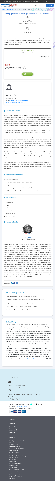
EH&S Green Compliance (16, 477)
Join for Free (50, 5)
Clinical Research (14, 467)
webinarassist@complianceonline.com (18, 387)
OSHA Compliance (14, 452)
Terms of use (19, 407)
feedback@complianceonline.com (36, 387)
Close (50, 1)
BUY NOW (27, 74)
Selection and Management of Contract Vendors (18, 310)
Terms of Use (13, 427)
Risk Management (14, 475)
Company (12, 423)
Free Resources (13, 431)
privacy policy (36, 1)
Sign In (41, 5)
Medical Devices (13, 445)
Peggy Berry (30, 20)
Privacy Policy (13, 429)
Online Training (10, 9)
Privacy (25, 407)
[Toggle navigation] (21, 5)
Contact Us (12, 425)
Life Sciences (13, 443)
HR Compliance (13, 450)
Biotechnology (13, 465)
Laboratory (12, 479)
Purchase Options (44, 57)
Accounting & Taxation (15, 463)
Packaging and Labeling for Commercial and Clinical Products (21, 296)
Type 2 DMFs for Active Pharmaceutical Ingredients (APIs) (21, 306)
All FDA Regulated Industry (16, 469)
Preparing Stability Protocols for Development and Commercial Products (25, 299)
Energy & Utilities (14, 458)
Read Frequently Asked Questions (14, 102)
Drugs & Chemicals (14, 447)
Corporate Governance (15, 473)
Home (3, 9)
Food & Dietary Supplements (17, 449)
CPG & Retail (12, 460)
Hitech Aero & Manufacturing (17, 456)
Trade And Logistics (15, 471)
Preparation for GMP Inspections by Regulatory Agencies (21, 303)
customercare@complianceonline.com (18, 100)
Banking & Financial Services (17, 441)
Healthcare (12, 461)
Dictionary (12, 433)
